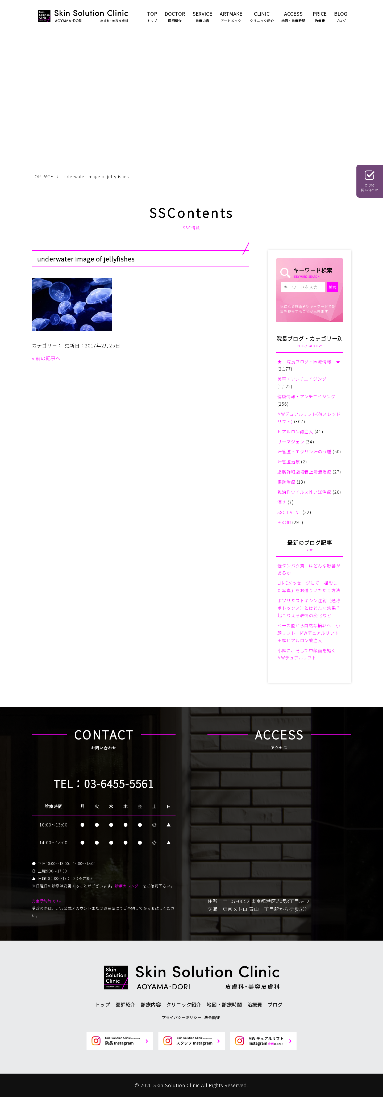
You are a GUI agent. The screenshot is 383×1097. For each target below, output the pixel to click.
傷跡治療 (286, 482)
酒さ (281, 502)
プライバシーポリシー (181, 1017)
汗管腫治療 (288, 461)
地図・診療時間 (224, 1004)
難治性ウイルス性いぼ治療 (304, 492)
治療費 (255, 1004)
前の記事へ (48, 358)
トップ (102, 1004)
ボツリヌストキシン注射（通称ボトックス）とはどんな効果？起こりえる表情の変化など (308, 607)
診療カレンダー (129, 885)
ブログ (275, 1004)
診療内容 (151, 1004)
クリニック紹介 (183, 1004)
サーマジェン (290, 441)
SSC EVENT (289, 512)
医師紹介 (125, 1004)
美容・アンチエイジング (302, 379)
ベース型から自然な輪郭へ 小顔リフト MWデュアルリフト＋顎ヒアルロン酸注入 (308, 632)
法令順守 (212, 1017)
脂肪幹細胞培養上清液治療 (304, 471)
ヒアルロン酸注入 (295, 431)
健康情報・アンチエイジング (306, 396)
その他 (284, 522)
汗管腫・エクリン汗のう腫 (304, 451)
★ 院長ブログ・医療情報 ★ (308, 361)
